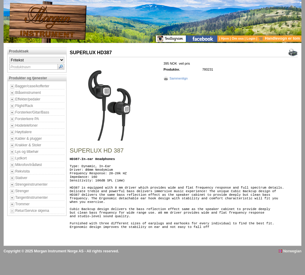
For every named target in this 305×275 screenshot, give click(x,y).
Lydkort (21, 158)
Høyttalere (23, 132)
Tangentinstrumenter (31, 197)
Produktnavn (20, 67)
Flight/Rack (24, 106)
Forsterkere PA (27, 119)
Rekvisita (22, 171)
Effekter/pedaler (28, 99)
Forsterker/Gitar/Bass (32, 112)
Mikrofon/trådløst (28, 165)
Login (251, 38)
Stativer (21, 178)
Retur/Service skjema (32, 211)
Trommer (22, 204)
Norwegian (290, 270)
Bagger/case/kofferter (32, 86)
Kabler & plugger (28, 138)
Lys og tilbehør (26, 152)
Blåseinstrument (28, 93)
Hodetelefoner (26, 125)
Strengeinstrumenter (31, 184)
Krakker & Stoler (28, 145)
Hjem (225, 38)
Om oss (238, 38)
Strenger (22, 191)
